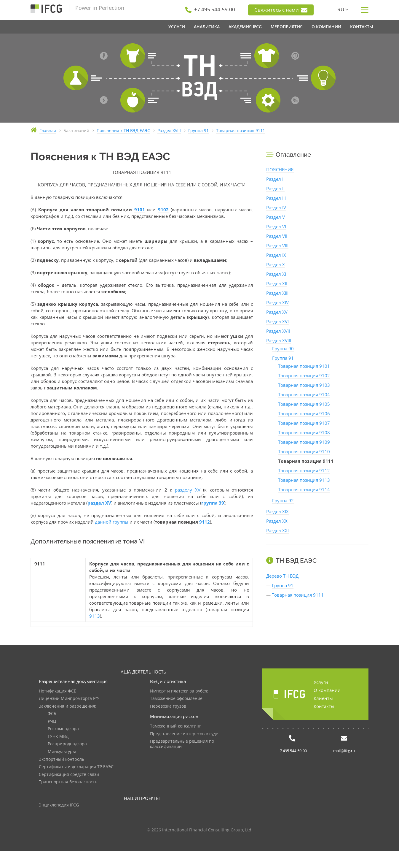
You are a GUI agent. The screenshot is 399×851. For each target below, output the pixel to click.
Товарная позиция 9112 (304, 470)
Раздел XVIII (278, 340)
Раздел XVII (278, 331)
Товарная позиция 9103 (304, 385)
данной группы (111, 522)
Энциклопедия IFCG (59, 805)
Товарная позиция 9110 (304, 451)
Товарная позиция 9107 (304, 423)
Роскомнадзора (63, 728)
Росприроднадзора (67, 744)
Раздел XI (276, 274)
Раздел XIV (277, 302)
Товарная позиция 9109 (304, 442)
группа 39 (212, 503)
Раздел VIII (277, 245)
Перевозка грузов (168, 706)
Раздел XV (277, 312)
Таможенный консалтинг (175, 726)
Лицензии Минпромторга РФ (69, 698)
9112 (204, 522)
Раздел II (275, 188)
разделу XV (187, 490)
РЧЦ (52, 721)
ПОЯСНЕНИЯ (280, 169)
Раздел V (275, 217)
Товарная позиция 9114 (304, 489)
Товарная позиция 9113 (304, 480)
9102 (163, 210)
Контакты (324, 706)
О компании (327, 690)
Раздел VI (276, 226)
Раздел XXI (277, 530)
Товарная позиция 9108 (304, 432)
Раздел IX (276, 255)
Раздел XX (277, 521)
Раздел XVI (277, 321)
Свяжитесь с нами (280, 9)
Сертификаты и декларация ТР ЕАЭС (76, 766)
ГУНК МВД (58, 736)
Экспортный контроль (61, 759)
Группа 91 (283, 358)
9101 (139, 210)
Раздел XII (276, 283)
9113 (94, 616)
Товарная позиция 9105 (304, 404)
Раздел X (275, 264)
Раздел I (274, 179)
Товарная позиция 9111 (298, 595)
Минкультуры (62, 751)
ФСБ (52, 713)
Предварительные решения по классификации (182, 744)
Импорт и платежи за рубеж (179, 691)
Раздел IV (276, 207)
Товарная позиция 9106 (304, 413)
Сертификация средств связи (69, 774)
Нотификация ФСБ (57, 691)
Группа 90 (283, 348)
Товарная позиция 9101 (304, 366)
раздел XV (99, 503)
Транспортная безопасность (68, 782)
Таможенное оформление (176, 698)
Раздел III (276, 198)
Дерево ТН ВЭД (282, 576)
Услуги (321, 682)
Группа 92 (283, 500)
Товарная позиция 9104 (304, 394)
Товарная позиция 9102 (304, 375)
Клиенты (323, 698)
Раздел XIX (277, 511)
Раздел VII (276, 236)
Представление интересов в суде (184, 733)
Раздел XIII (277, 293)
